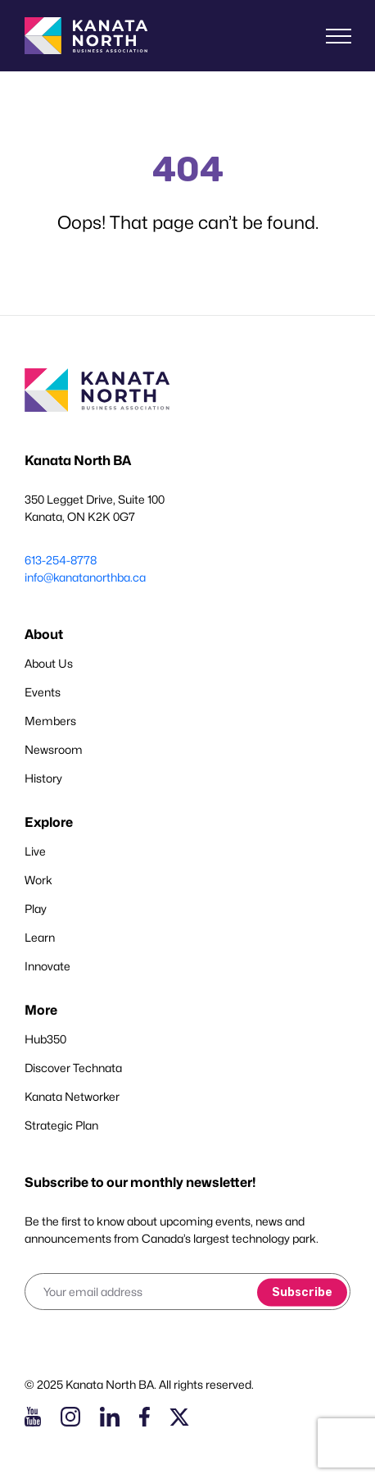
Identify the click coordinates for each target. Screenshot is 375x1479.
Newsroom (54, 749)
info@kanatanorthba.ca (85, 577)
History (43, 778)
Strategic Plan (61, 1125)
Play (36, 908)
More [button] (41, 1010)
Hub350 (45, 1039)
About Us (49, 663)
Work (38, 880)
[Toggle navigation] (338, 36)
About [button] (44, 634)
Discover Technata (73, 1068)
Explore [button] (49, 822)
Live (35, 851)
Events (43, 692)
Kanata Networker (72, 1096)
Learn (40, 937)
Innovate (47, 966)
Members (50, 721)
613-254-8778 (61, 560)
